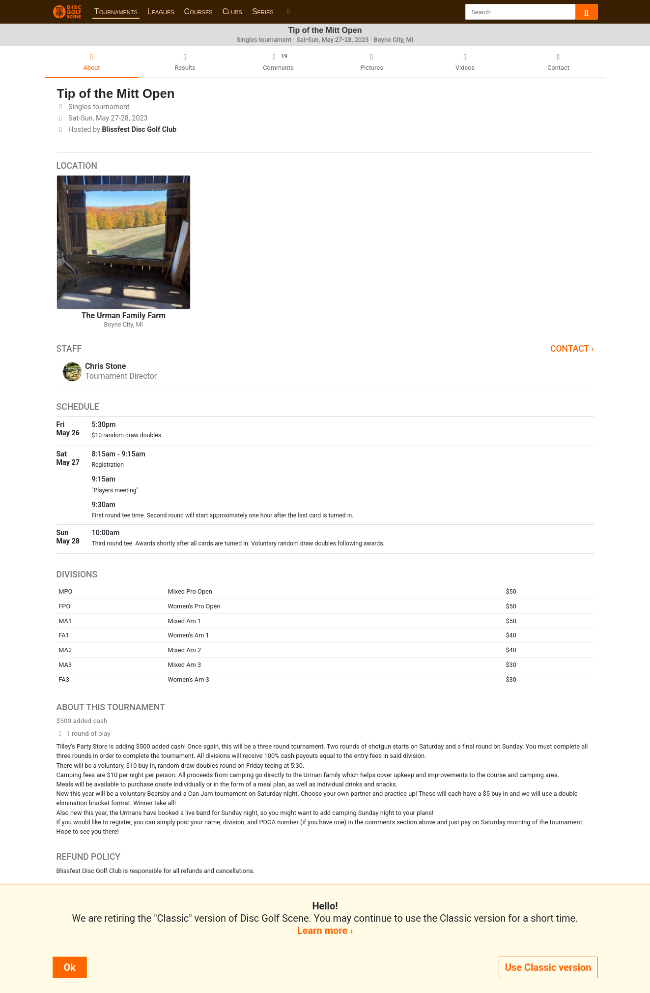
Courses (198, 11)
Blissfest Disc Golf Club (139, 129)
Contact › (572, 349)
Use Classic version (548, 967)
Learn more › (325, 930)
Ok (70, 967)
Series (263, 11)
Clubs (232, 11)
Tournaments (116, 11)
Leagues (160, 11)
